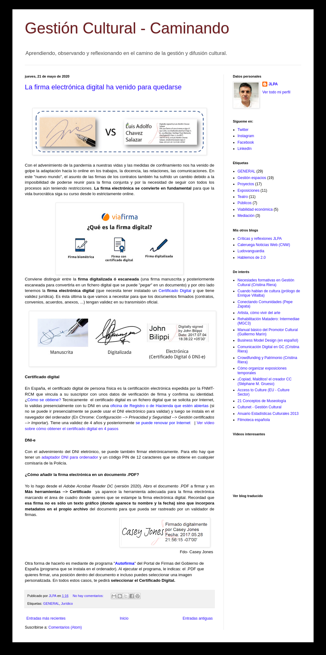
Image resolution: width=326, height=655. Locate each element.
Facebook (246, 142)
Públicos (244, 203)
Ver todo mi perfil (276, 92)
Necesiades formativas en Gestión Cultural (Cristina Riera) (266, 282)
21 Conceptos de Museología (262, 401)
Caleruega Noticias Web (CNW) (264, 245)
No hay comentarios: (88, 596)
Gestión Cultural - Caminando (127, 28)
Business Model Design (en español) (268, 340)
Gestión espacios (252, 178)
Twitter (243, 130)
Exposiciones (249, 190)
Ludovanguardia (251, 251)
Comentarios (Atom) (65, 627)
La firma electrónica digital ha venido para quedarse (103, 87)
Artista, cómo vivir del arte (259, 313)
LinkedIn (244, 148)
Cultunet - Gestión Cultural (259, 407)
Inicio (124, 618)
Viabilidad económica (255, 209)
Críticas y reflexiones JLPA (260, 238)
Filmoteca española (254, 420)
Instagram (246, 136)
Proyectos (246, 184)
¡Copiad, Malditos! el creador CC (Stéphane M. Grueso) (265, 381)
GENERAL (51, 603)
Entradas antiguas (198, 618)
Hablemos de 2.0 (252, 257)
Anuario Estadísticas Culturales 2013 (268, 413)
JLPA (273, 84)
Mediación (246, 215)
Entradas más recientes (46, 618)
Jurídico (67, 603)
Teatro (243, 197)
